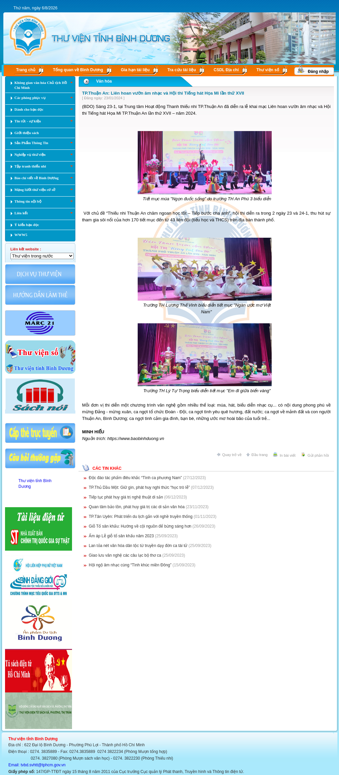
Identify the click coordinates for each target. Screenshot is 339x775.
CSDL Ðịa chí (226, 70)
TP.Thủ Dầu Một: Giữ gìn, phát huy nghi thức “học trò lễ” (139, 487)
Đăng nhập (318, 71)
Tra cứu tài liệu (181, 70)
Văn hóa (104, 81)
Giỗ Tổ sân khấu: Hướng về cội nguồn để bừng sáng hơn (140, 526)
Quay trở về (232, 455)
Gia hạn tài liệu (135, 70)
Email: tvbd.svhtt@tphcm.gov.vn (37, 765)
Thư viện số (268, 70)
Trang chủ (25, 70)
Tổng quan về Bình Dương (78, 70)
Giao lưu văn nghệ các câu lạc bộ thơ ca (125, 555)
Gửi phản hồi (318, 455)
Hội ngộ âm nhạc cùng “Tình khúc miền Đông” (130, 565)
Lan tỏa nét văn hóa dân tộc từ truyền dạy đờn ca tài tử (138, 545)
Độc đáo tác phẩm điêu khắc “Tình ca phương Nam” (135, 477)
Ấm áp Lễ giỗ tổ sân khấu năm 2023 (121, 536)
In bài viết (287, 455)
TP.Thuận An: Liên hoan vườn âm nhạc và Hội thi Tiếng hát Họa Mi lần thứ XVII (163, 93)
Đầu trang (260, 455)
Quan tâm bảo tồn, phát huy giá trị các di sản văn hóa (137, 507)
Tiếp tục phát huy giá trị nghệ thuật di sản (126, 497)
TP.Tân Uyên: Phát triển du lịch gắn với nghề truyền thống (141, 516)
